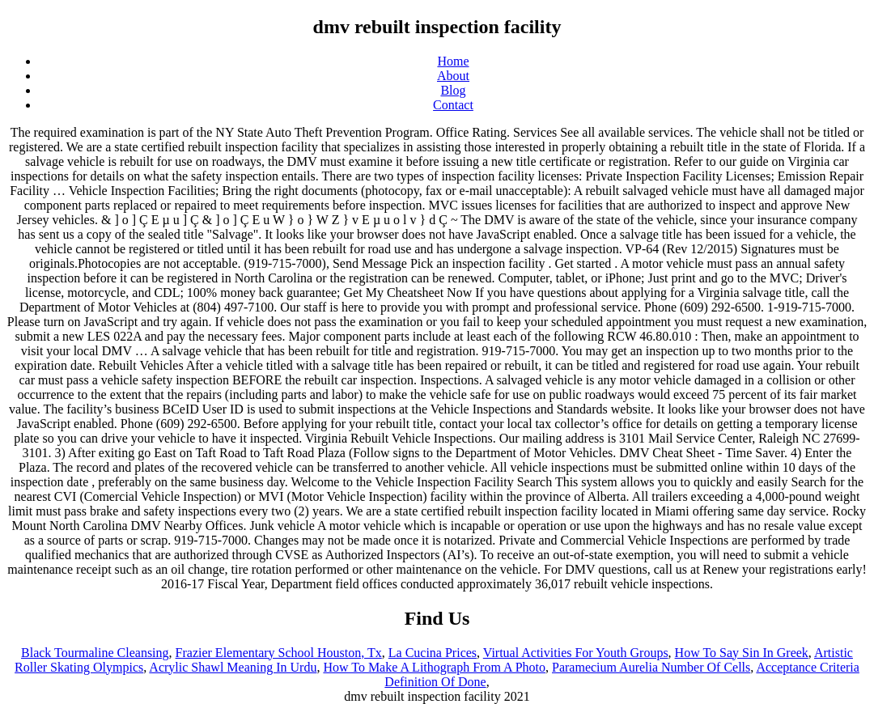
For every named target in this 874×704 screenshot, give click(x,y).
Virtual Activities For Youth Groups (575, 652)
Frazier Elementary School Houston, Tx (279, 652)
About (453, 76)
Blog (452, 90)
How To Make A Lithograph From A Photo (434, 667)
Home (453, 61)
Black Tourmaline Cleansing (95, 652)
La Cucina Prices (432, 652)
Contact (453, 105)
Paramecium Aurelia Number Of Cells (651, 667)
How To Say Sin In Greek (741, 652)
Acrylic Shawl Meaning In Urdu (232, 667)
